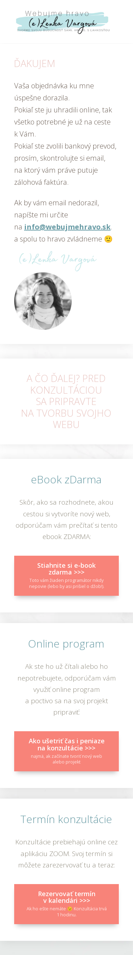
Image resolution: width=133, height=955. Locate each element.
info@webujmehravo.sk (67, 227)
